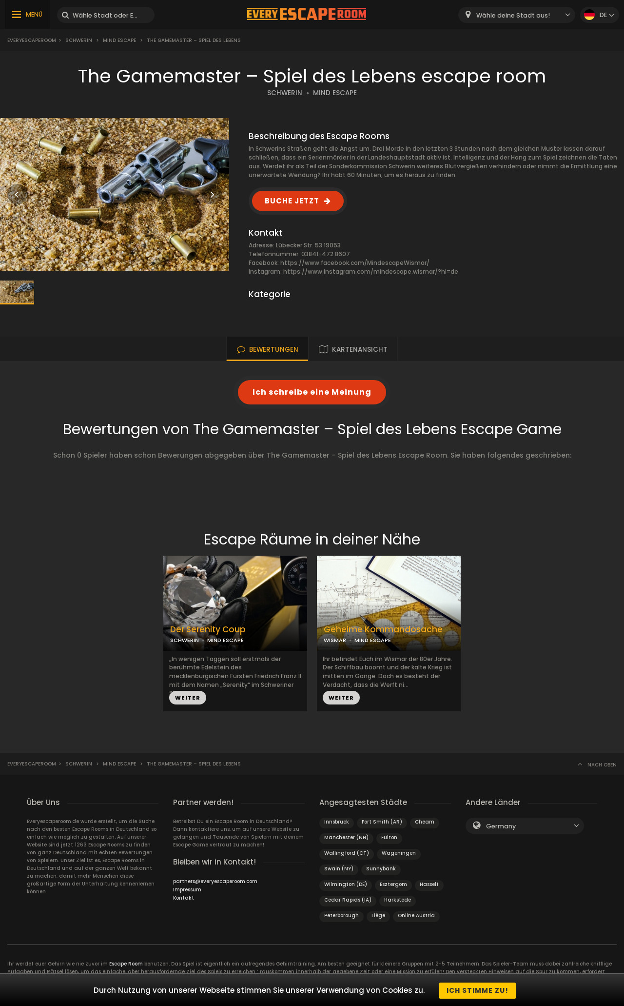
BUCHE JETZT (292, 201)
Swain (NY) (338, 868)
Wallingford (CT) (346, 853)
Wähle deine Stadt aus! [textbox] (513, 15)
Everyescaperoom (31, 40)
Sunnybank (381, 868)
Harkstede (397, 900)
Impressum (187, 889)
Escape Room (126, 963)
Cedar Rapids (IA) (347, 900)
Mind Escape (119, 40)
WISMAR (335, 640)
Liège (378, 915)
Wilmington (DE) (345, 884)
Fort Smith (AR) (382, 821)
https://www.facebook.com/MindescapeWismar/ (354, 263)
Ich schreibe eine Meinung (312, 392)
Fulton (389, 837)
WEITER (187, 698)
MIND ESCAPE (335, 93)
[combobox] (516, 15)
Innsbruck (336, 821)
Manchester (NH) (346, 837)
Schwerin (78, 40)
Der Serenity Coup (208, 629)
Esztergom (393, 884)
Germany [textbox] (501, 826)
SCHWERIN (284, 93)
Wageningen (399, 853)
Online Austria (416, 915)
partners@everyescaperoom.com (215, 881)
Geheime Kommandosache (383, 629)
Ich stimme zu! (477, 990)
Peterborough (341, 915)
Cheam (424, 821)
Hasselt (429, 884)
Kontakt (183, 898)
